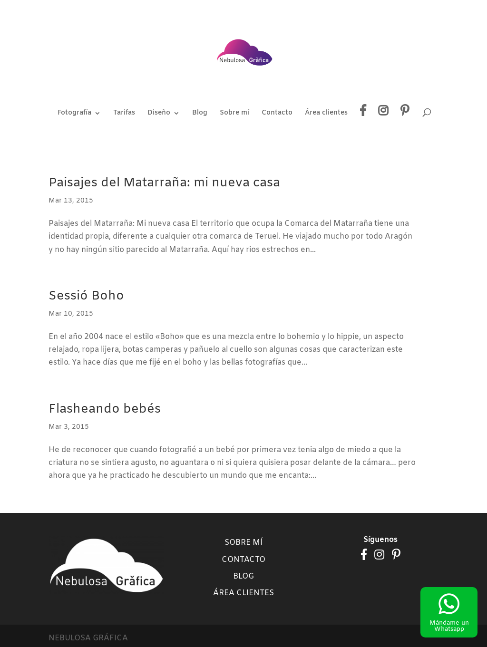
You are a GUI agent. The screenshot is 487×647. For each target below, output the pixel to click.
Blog (199, 113)
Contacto (277, 113)
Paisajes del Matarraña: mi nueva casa (164, 183)
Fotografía (74, 113)
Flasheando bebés (105, 409)
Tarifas (124, 113)
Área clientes (326, 113)
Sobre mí (234, 113)
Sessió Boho (86, 296)
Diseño (158, 113)
